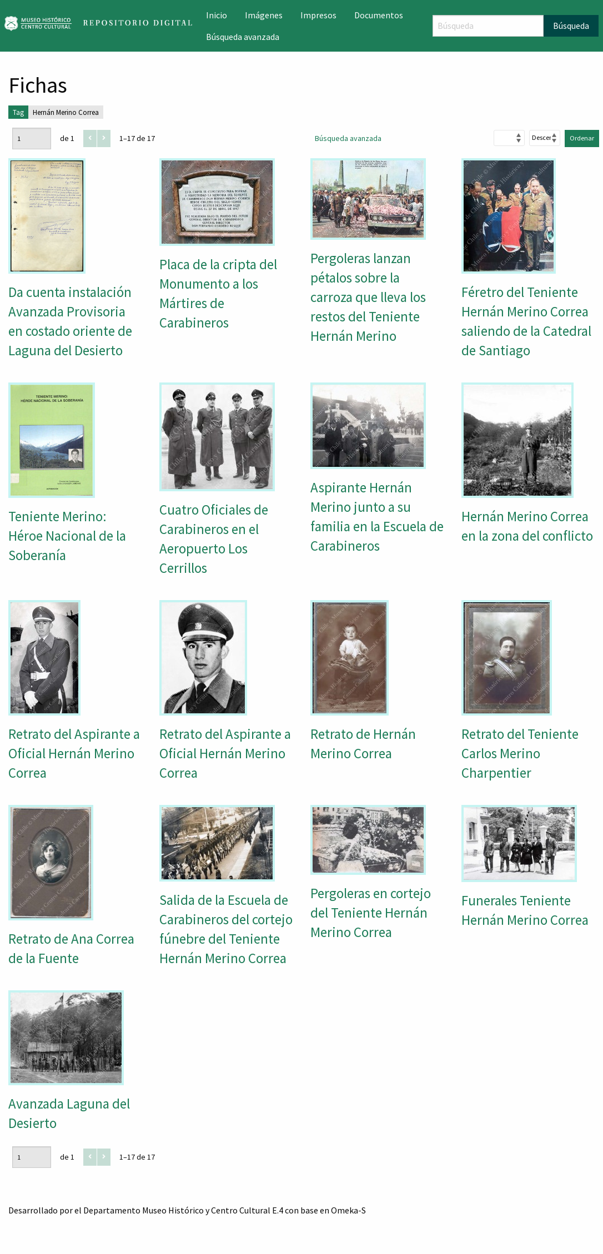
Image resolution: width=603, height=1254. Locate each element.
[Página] (31, 138)
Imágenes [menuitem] (264, 15)
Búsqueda (571, 25)
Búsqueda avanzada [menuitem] (242, 36)
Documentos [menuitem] (378, 15)
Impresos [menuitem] (318, 15)
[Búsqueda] (488, 26)
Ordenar (582, 138)
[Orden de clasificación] (544, 137)
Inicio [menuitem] (216, 15)
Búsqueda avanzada (348, 138)
